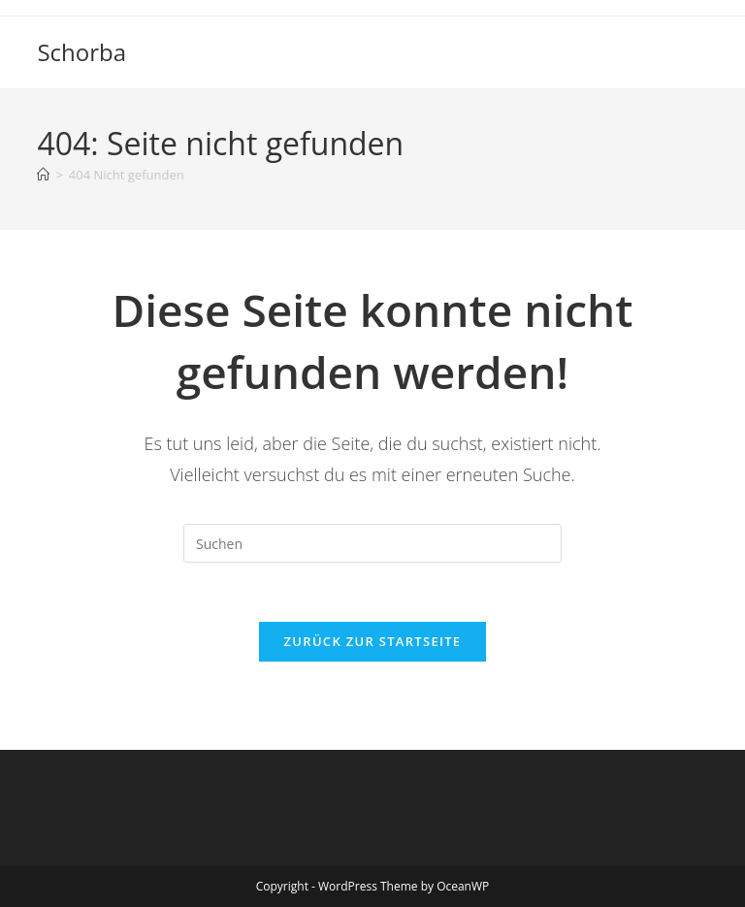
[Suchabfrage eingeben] (372, 543)
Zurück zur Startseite (373, 641)
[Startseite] (43, 174)
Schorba (81, 52)
